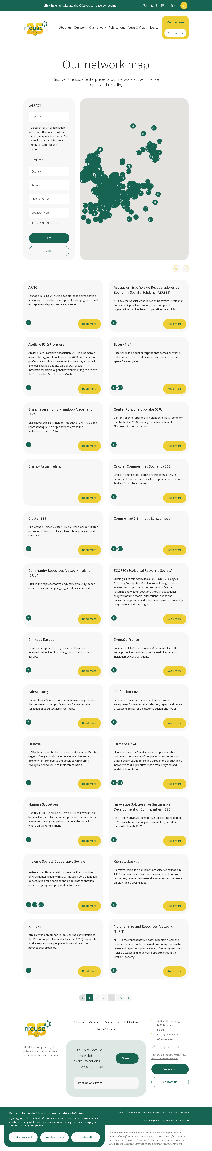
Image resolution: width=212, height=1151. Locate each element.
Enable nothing (54, 1137)
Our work (80, 27)
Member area (175, 22)
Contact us (175, 33)
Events (153, 27)
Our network (97, 27)
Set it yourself (23, 1137)
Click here (50, 5)
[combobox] (49, 171)
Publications (117, 27)
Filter (49, 238)
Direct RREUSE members (47, 223)
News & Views (137, 27)
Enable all (85, 1137)
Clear (49, 251)
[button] (122, 194)
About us (65, 27)
